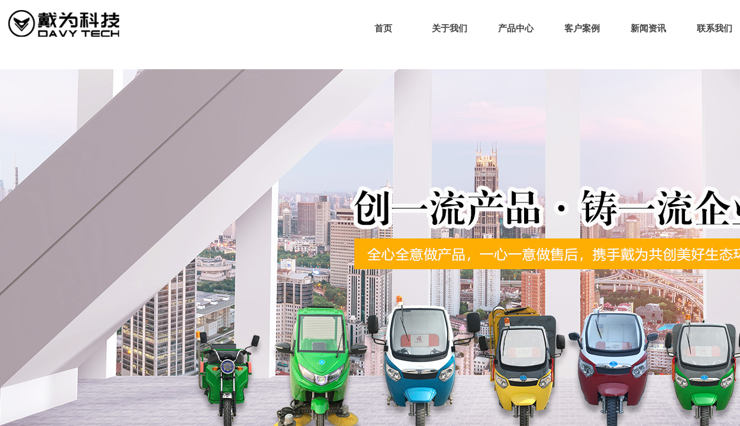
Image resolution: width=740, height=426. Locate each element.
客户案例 (582, 28)
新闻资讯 (648, 28)
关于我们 (449, 28)
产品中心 (516, 28)
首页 (383, 28)
